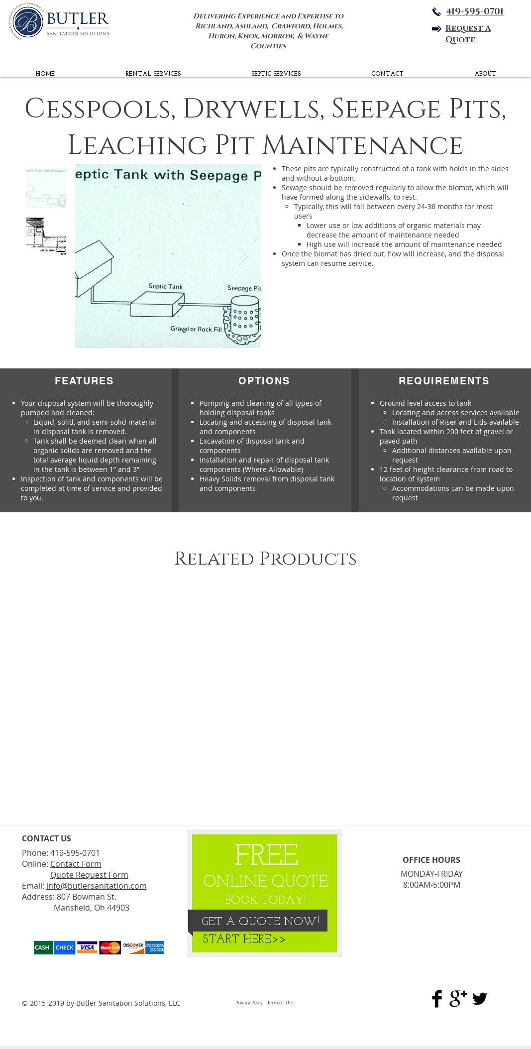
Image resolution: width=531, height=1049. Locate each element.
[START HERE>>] (244, 940)
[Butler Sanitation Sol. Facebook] (437, 999)
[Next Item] (243, 256)
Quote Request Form (89, 874)
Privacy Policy (249, 1003)
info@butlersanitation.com (96, 885)
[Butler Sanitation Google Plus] (458, 999)
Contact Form (76, 863)
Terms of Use (280, 1003)
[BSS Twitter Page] (480, 999)
